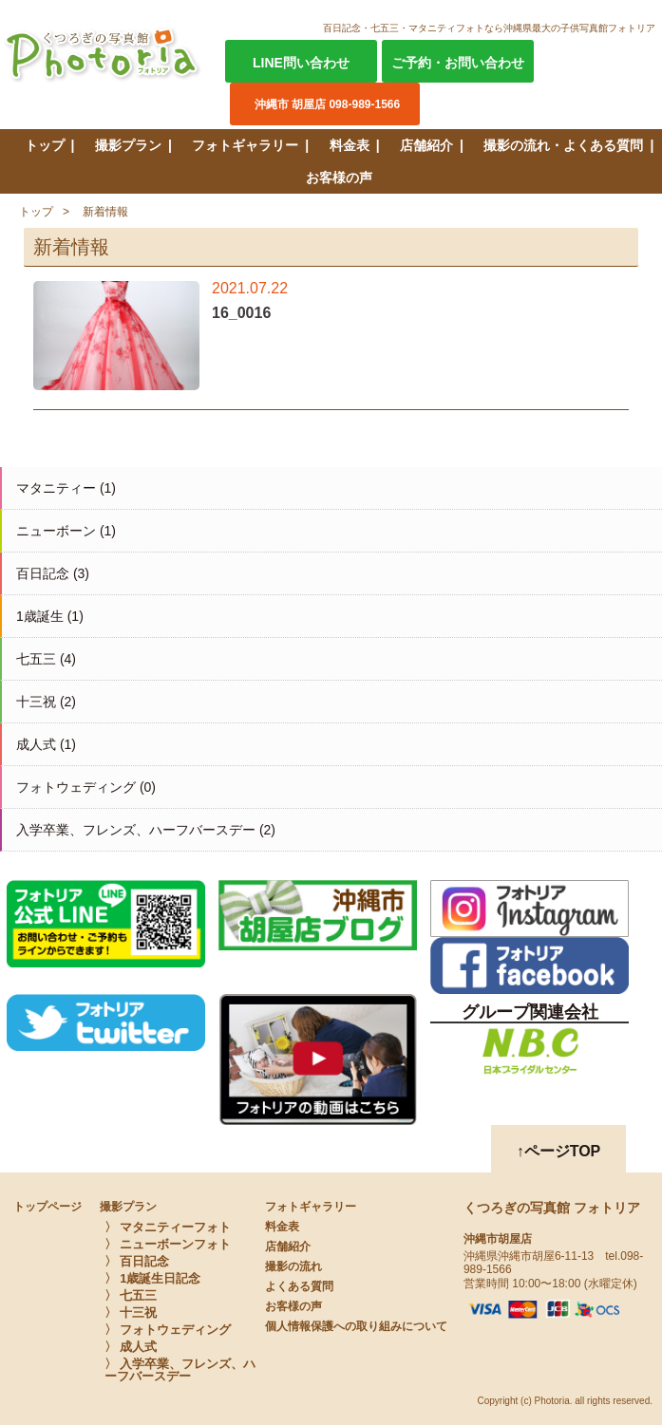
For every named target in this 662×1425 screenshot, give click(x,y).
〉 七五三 (131, 1295)
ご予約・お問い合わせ (457, 62)
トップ (45, 145)
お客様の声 (339, 177)
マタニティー (56, 488)
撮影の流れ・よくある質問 (563, 145)
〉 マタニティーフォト (168, 1227)
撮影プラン (128, 145)
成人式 (36, 744)
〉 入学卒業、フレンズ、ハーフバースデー (180, 1370)
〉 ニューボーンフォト (168, 1244)
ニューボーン (56, 530)
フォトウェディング (76, 787)
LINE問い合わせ (301, 62)
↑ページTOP (559, 1151)
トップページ (47, 1206)
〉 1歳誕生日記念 (152, 1278)
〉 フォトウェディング (168, 1329)
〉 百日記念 (137, 1261)
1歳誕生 (40, 616)
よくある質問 (299, 1286)
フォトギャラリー (245, 145)
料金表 (349, 145)
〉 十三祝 (131, 1312)
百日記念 (42, 573)
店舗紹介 (426, 145)
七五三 (36, 658)
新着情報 (105, 211)
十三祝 (36, 701)
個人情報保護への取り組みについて (356, 1326)
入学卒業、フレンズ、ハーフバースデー (135, 829)
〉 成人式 (131, 1347)
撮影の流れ (293, 1266)
